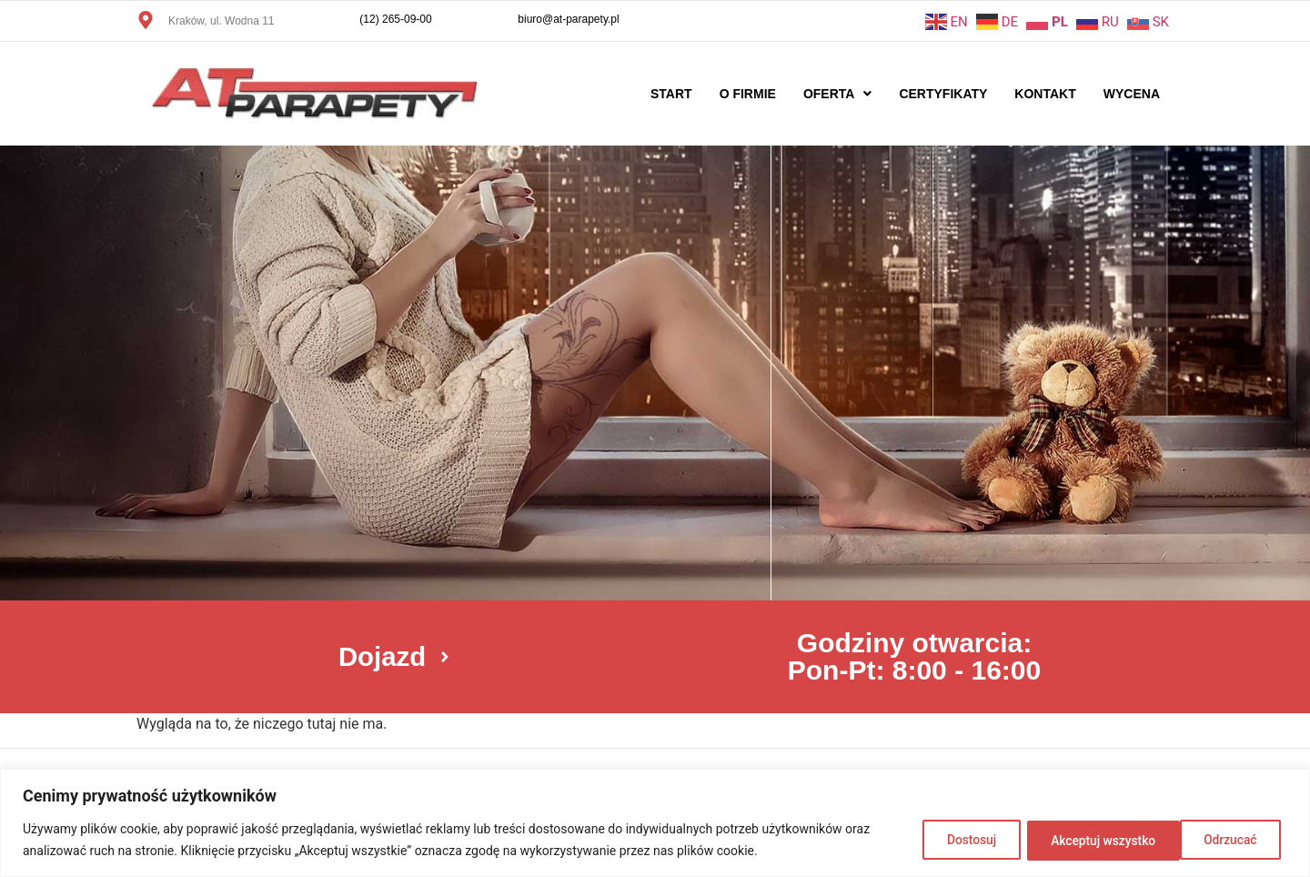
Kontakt (1044, 93)
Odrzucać (1066, 839)
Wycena (1131, 93)
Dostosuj (955, 839)
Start (671, 93)
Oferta (837, 93)
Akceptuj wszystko (1207, 839)
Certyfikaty (943, 93)
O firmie (748, 93)
